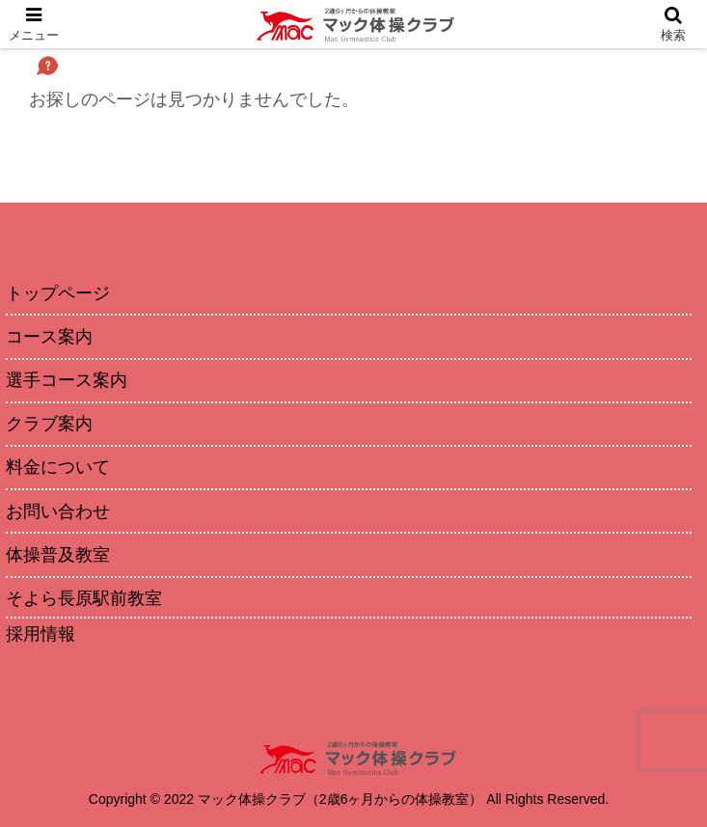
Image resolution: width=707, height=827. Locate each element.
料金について (58, 467)
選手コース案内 (66, 380)
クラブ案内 (49, 423)
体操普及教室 (58, 555)
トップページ (58, 293)
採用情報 (40, 634)
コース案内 (49, 336)
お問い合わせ (58, 511)
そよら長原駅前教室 (84, 598)
